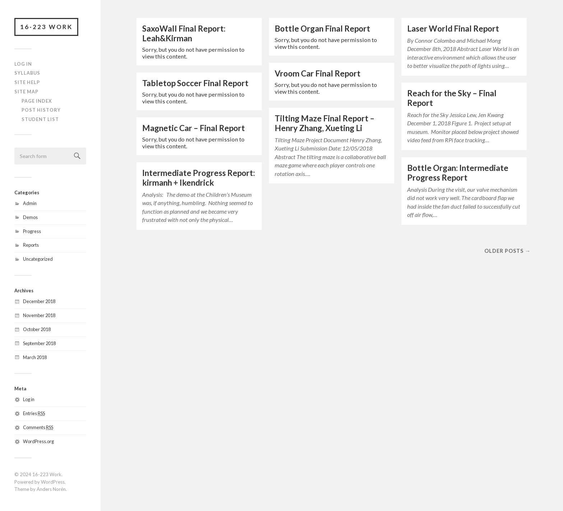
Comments (38, 427)
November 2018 (39, 315)
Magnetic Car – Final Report (193, 128)
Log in (28, 399)
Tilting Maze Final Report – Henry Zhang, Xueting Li (324, 123)
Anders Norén (51, 489)
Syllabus (27, 73)
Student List (40, 119)
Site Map (26, 91)
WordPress (53, 482)
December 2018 (39, 301)
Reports (31, 245)
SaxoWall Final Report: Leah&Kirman (183, 33)
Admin (30, 203)
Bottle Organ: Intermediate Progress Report (457, 172)
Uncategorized (38, 259)
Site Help (27, 82)
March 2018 (35, 357)
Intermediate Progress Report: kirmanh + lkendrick (198, 177)
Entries (34, 413)
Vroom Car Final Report (317, 73)
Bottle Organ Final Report (322, 28)
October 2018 (37, 329)
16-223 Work (46, 27)
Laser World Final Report (453, 28)
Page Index (37, 101)
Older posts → (507, 251)
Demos (30, 217)
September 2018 (39, 343)
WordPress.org (38, 441)
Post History (41, 110)
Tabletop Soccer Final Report (195, 83)
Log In (23, 64)
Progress (32, 231)
